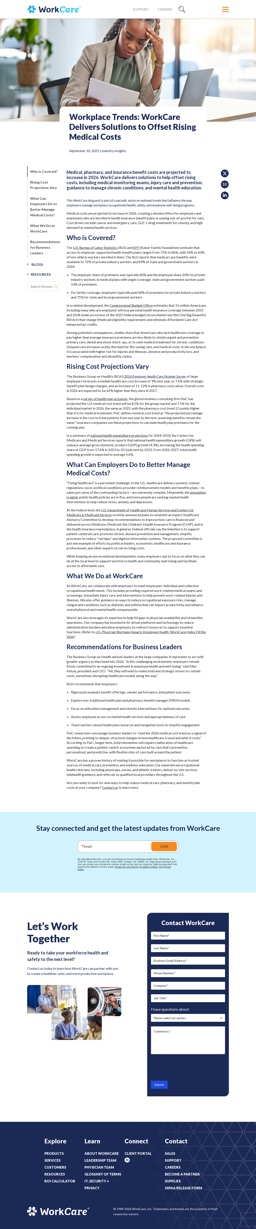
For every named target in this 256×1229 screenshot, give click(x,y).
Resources (54, 1174)
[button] (225, 9)
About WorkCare (101, 1153)
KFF (136, 247)
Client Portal (138, 1153)
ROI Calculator (59, 1181)
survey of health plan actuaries (105, 399)
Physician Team (99, 1167)
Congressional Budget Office (131, 305)
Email (88, 846)
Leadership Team (100, 1160)
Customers (55, 1167)
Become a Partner (182, 1174)
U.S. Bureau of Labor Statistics (95, 247)
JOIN (164, 846)
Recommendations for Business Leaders (45, 247)
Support (141, 9)
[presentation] (183, 1067)
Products (54, 1153)
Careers (165, 9)
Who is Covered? (44, 171)
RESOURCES (41, 274)
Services (52, 1160)
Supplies (173, 1181)
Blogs (37, 264)
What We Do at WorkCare (42, 228)
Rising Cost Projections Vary (44, 185)
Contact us (110, 787)
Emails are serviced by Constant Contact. (136, 867)
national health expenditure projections (119, 435)
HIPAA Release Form (183, 1188)
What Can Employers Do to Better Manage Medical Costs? (43, 206)
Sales (170, 1153)
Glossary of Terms (102, 1174)
